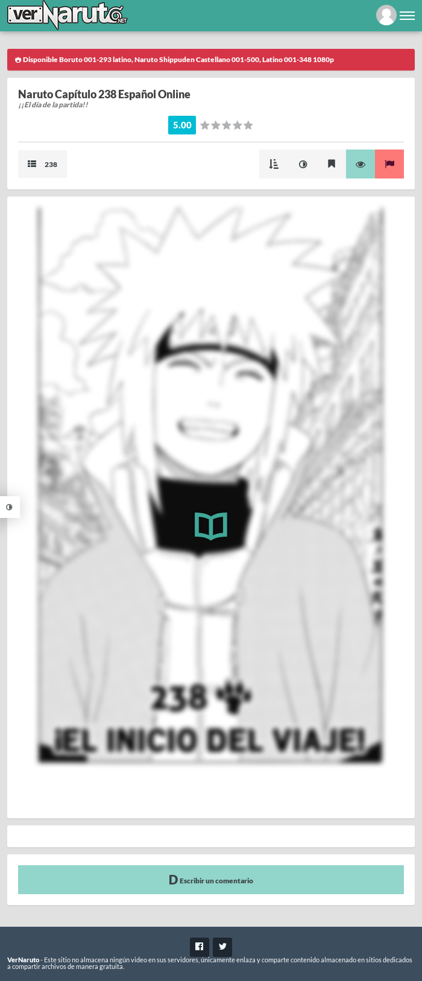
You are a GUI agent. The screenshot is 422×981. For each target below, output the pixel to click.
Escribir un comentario (211, 879)
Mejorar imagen (302, 163)
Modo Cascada (274, 163)
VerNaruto (23, 960)
